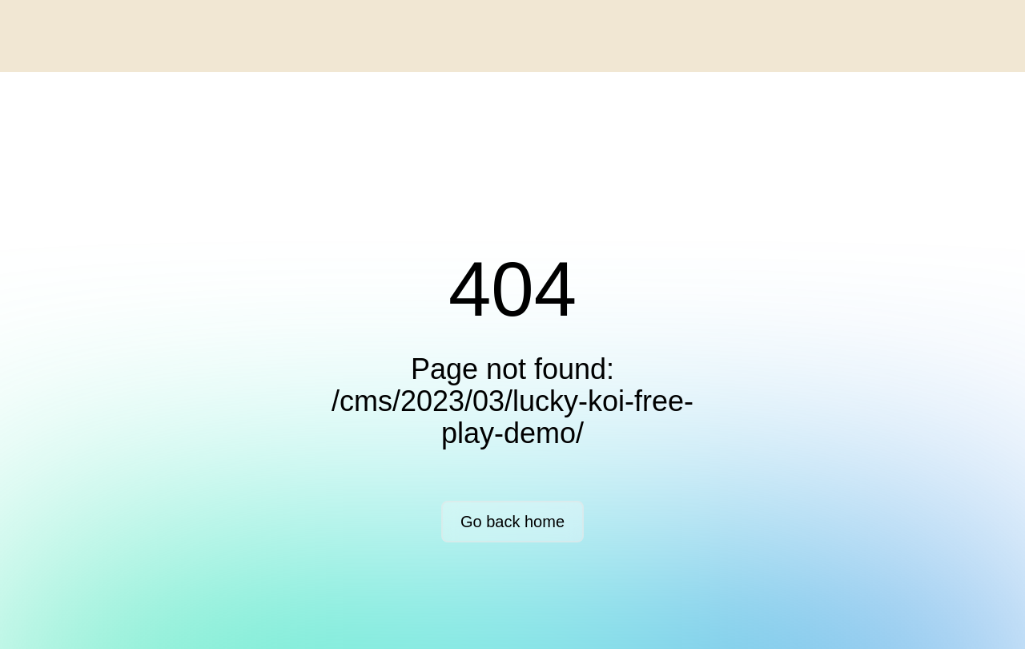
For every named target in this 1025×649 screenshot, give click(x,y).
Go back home (512, 521)
